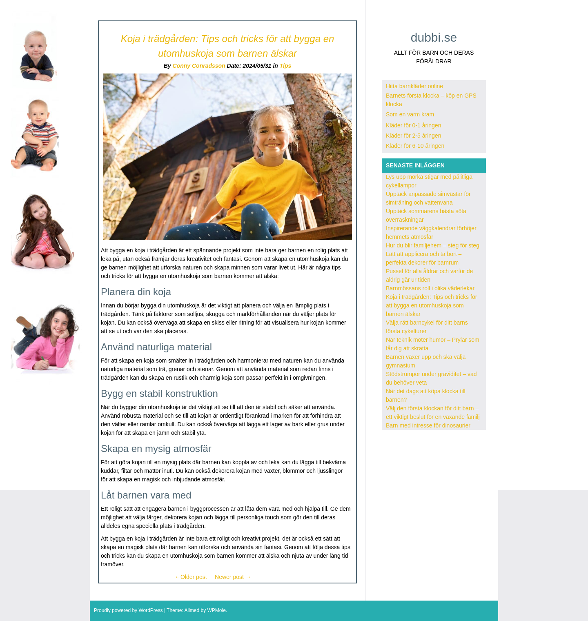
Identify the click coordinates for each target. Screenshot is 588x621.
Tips (286, 65)
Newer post (233, 577)
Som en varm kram (410, 114)
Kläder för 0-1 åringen (413, 125)
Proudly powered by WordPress (128, 610)
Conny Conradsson (199, 65)
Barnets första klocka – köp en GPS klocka (431, 99)
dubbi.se (434, 37)
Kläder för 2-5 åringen (413, 135)
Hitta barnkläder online (414, 86)
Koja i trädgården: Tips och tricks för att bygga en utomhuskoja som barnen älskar (431, 305)
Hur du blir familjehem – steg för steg (432, 245)
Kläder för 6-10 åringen (415, 145)
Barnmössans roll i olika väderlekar (430, 288)
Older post (191, 577)
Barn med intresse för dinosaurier (428, 425)
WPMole (216, 610)
